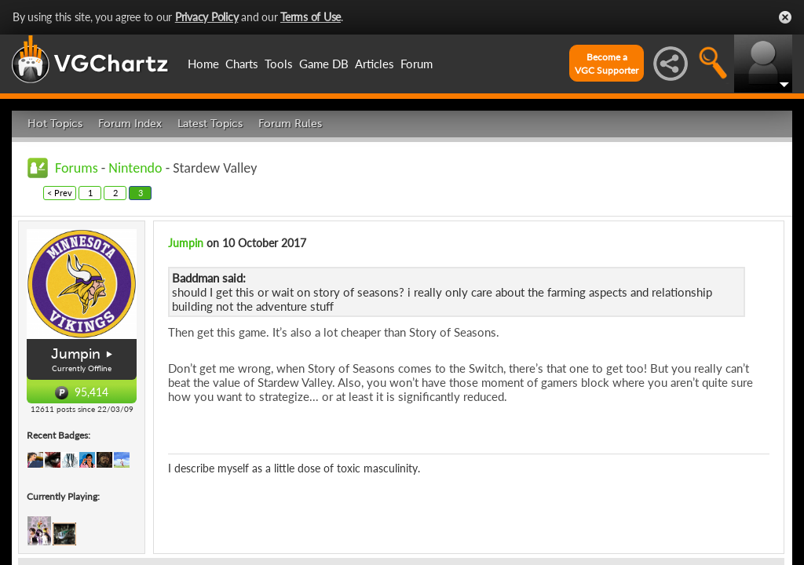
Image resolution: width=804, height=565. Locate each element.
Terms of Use (310, 17)
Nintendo (135, 168)
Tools (279, 63)
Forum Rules (290, 123)
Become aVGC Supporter (606, 63)
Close (785, 17)
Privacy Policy (207, 17)
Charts (241, 63)
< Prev (59, 193)
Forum (416, 63)
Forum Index (130, 123)
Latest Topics (210, 123)
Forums (76, 168)
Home (203, 63)
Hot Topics (54, 123)
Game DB (324, 63)
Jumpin (75, 354)
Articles (374, 63)
